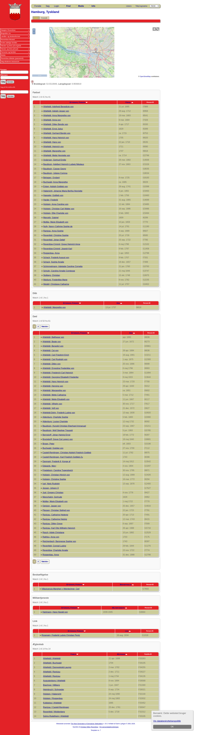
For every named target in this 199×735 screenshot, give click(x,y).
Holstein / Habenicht (52, 694)
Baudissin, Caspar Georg (54, 169)
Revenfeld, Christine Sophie (55, 235)
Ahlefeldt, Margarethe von (54, 390)
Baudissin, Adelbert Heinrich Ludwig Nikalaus (63, 164)
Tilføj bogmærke (141, 6)
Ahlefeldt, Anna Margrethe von (57, 115)
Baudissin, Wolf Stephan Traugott (58, 430)
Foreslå (44, 18)
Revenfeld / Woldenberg (54, 712)
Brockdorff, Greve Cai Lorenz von (58, 439)
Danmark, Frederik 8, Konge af (56, 461)
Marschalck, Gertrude (52, 497)
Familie (74, 654)
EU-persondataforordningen (109, 727)
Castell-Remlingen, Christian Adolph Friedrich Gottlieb (67, 453)
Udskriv (129, 6)
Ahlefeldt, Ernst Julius (53, 129)
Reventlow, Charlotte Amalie (55, 550)
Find (68, 6)
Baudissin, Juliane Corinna (55, 173)
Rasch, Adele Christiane (53, 532)
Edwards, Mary (49, 466)
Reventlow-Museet (8, 39)
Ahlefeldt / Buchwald (52, 663)
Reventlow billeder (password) (12, 58)
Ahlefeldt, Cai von (50, 350)
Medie (81, 6)
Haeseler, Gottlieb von (53, 195)
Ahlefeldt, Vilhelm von (52, 404)
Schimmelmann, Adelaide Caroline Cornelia (62, 266)
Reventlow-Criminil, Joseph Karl (57, 249)
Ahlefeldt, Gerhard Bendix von (56, 133)
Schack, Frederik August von (56, 257)
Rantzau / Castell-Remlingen (56, 707)
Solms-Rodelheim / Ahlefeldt (56, 716)
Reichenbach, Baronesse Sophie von (59, 541)
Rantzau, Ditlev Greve (52, 524)
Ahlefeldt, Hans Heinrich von (56, 138)
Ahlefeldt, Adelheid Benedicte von (58, 107)
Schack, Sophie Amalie (53, 262)
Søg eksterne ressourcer (10, 61)
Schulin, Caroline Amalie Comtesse (59, 271)
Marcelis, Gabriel (51, 218)
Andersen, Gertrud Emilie (54, 160)
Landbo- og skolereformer (10, 36)
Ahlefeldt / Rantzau (51, 672)
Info (93, 6)
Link (128, 631)
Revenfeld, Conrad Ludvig (54, 546)
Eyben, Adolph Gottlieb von (55, 186)
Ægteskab (122, 654)
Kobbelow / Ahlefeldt (52, 703)
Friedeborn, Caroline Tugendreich (58, 470)
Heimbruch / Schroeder (53, 689)
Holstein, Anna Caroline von (55, 204)
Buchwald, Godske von (53, 448)
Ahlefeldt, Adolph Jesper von (56, 111)
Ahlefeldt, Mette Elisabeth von (56, 399)
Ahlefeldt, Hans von (52, 142)
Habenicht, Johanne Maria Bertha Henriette (62, 191)
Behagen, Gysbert (51, 178)
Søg (47, 6)
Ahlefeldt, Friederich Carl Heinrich (58, 373)
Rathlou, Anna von (51, 537)
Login (56, 6)
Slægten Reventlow (8, 30)
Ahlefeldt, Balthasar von (53, 337)
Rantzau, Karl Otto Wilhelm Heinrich (59, 528)
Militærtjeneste (119, 608)
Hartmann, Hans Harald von (55, 612)
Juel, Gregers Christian (53, 492)
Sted (36, 18)
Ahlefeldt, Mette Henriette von (56, 155)
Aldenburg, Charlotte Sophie (55, 417)
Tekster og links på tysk (9, 49)
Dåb (119, 303)
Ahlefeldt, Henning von (53, 386)
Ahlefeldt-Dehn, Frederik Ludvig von (59, 413)
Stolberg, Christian (51, 275)
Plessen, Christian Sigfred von (56, 510)
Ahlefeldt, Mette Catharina (54, 395)
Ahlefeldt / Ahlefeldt (52, 658)
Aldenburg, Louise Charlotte (55, 421)
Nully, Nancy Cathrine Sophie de (57, 226)
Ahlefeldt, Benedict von (53, 346)
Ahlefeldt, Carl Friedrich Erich (56, 355)
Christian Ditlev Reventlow (89, 727)
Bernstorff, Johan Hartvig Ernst (56, 435)
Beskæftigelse (127, 585)
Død (132, 333)
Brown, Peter (48, 444)
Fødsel (129, 102)
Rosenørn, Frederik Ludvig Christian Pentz (61, 635)
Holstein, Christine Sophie (54, 479)
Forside (37, 6)
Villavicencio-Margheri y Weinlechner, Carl (60, 589)
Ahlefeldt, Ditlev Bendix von (55, 124)
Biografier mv (6, 33)
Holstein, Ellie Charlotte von (55, 213)
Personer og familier (8, 52)
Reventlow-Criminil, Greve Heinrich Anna (61, 244)
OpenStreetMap (145, 76)
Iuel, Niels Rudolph (51, 484)
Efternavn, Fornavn (79, 102)
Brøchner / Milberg (51, 685)
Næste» (45, 326)
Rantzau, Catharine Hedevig (55, 515)
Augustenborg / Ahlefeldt (54, 681)
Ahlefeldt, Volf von (51, 408)
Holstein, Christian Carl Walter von (58, 209)
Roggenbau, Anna (51, 253)
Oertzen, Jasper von (52, 506)
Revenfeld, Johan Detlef (54, 240)
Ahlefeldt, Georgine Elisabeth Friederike (60, 377)
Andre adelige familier (9, 43)
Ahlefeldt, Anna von (52, 120)
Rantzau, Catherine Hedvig (55, 519)
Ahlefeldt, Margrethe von (54, 151)
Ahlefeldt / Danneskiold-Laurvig (57, 667)
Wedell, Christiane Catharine (56, 284)
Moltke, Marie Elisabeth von (55, 222)
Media (3, 55)
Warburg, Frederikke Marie (55, 280)
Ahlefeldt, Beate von (52, 342)
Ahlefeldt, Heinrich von (53, 146)
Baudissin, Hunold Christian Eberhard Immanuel (64, 426)
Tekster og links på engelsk (11, 46)
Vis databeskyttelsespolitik (167, 721)
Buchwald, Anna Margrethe (55, 182)
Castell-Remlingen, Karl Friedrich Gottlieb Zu (63, 457)
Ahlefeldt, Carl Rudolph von (55, 359)
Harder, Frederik (50, 200)
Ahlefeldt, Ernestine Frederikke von (58, 368)
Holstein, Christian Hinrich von (56, 475)
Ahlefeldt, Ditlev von (51, 364)
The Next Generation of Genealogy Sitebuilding (87, 724)
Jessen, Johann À (51, 488)
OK (172, 727)
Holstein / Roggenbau (53, 698)
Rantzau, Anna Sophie (53, 231)
